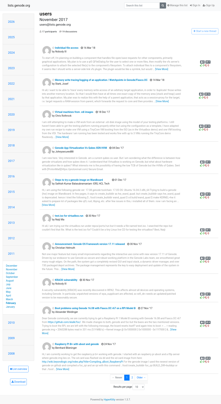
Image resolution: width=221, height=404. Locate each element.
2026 (11, 21)
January (10, 306)
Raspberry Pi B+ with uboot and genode (75, 344)
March (9, 299)
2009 (11, 338)
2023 (11, 68)
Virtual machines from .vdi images (72, 112)
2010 (11, 322)
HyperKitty (109, 399)
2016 (11, 176)
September (12, 276)
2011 (11, 253)
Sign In (195, 5)
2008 (11, 353)
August (10, 280)
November (11, 269)
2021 (11, 99)
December (11, 265)
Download (19, 381)
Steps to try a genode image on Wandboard (77, 179)
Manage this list (177, 5)
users (46, 14)
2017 (11, 161)
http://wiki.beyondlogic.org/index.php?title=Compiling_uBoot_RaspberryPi (82, 361)
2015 (11, 192)
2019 (11, 130)
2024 (11, 52)
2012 (11, 238)
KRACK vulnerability (64, 280)
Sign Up (209, 5)
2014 (11, 207)
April (8, 295)
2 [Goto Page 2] (132, 377)
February (11, 303)
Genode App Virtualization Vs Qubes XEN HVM (79, 147)
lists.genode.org (19, 5)
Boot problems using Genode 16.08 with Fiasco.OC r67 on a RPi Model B (94, 308)
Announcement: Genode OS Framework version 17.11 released (88, 244)
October (10, 273)
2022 (11, 83)
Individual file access (65, 47)
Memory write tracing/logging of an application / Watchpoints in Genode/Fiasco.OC (100, 80)
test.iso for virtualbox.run (67, 215)
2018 (11, 145)
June (9, 288)
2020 (11, 114)
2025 (11, 37)
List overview (18, 369)
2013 (11, 222)
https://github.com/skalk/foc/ (64, 322)
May (8, 291)
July (8, 284)
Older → (141, 377)
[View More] (161, 69)
